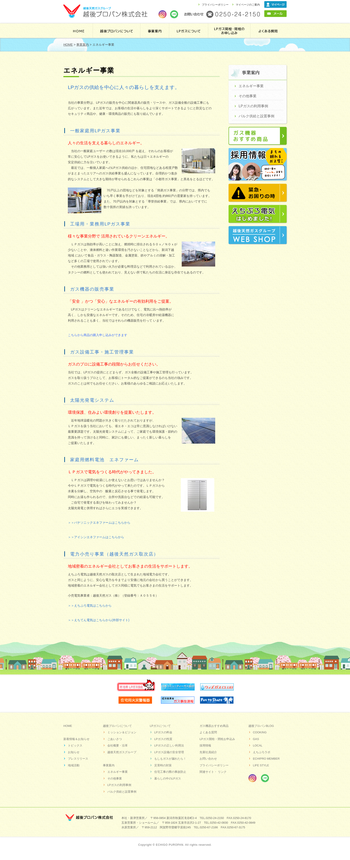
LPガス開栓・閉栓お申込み (217, 739)
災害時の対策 (163, 765)
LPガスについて (160, 726)
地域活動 (73, 765)
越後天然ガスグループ (121, 752)
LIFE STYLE (261, 765)
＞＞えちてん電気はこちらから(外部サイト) (98, 620)
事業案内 (154, 30)
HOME (79, 30)
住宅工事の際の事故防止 (170, 771)
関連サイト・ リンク (213, 771)
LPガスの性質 (163, 739)
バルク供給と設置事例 (256, 116)
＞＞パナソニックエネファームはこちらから (99, 522)
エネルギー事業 (251, 86)
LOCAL (257, 745)
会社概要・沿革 (117, 745)
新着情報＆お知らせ (76, 739)
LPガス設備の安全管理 (169, 752)
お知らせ (73, 752)
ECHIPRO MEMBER (266, 758)
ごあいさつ (114, 739)
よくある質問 (267, 30)
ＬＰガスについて (189, 30)
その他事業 (247, 96)
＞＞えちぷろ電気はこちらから (90, 605)
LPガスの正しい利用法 (169, 745)
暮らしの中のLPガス (167, 778)
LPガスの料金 (163, 732)
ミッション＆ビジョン (121, 732)
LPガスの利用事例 (253, 106)
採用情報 (205, 745)
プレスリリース (78, 758)
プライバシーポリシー (215, 4)
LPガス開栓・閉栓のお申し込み (229, 30)
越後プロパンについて (116, 30)
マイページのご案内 (248, 4)
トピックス (75, 745)
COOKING (260, 732)
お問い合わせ (208, 758)
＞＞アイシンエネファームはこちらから (96, 537)
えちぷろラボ (261, 752)
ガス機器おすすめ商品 (214, 726)
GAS (256, 739)
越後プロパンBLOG (261, 726)
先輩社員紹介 (208, 752)
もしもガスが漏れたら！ (170, 758)
